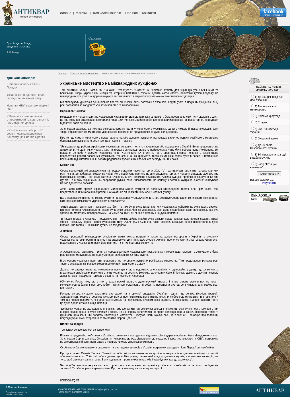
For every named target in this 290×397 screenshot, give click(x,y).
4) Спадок (261, 122)
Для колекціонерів (107, 13)
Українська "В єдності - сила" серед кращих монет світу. (26, 96)
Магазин (82, 13)
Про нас (131, 13)
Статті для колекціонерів (84, 73)
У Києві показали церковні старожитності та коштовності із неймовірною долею (28, 120)
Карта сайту (64, 392)
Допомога (77, 392)
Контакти (149, 13)
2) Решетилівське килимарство (263, 108)
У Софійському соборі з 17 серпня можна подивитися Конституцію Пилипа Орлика (26, 134)
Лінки (86, 392)
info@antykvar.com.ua (106, 389)
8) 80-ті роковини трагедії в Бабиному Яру (268, 156)
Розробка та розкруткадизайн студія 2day (16, 393)
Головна (65, 13)
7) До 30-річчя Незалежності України (263, 146)
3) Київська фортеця (267, 116)
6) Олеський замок (266, 138)
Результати (269, 182)
